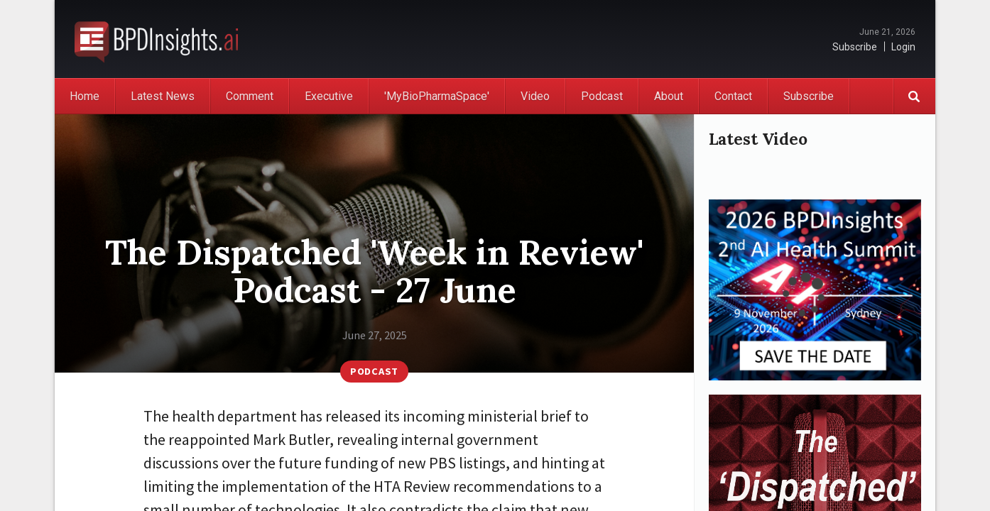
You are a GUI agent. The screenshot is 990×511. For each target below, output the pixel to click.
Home (84, 96)
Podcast (602, 96)
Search (914, 96)
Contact (733, 96)
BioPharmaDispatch (156, 39)
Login (903, 47)
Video (535, 96)
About (668, 96)
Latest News (163, 96)
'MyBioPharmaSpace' (436, 96)
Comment (249, 96)
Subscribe (854, 47)
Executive (329, 96)
